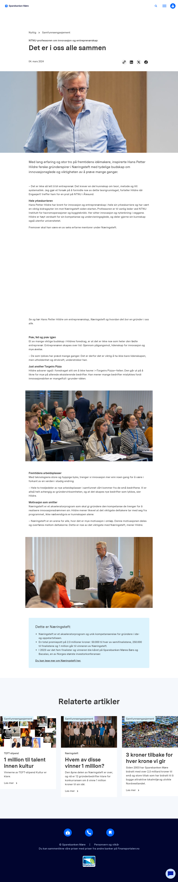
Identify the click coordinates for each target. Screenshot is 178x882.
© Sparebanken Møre (72, 844)
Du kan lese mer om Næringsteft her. (58, 660)
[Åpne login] (68, 833)
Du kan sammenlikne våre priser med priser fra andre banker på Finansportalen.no (89, 848)
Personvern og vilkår (106, 844)
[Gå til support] (89, 833)
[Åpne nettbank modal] (173, 6)
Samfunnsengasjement (56, 32)
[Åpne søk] (156, 6)
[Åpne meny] (164, 6)
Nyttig (32, 32)
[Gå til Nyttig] (110, 833)
